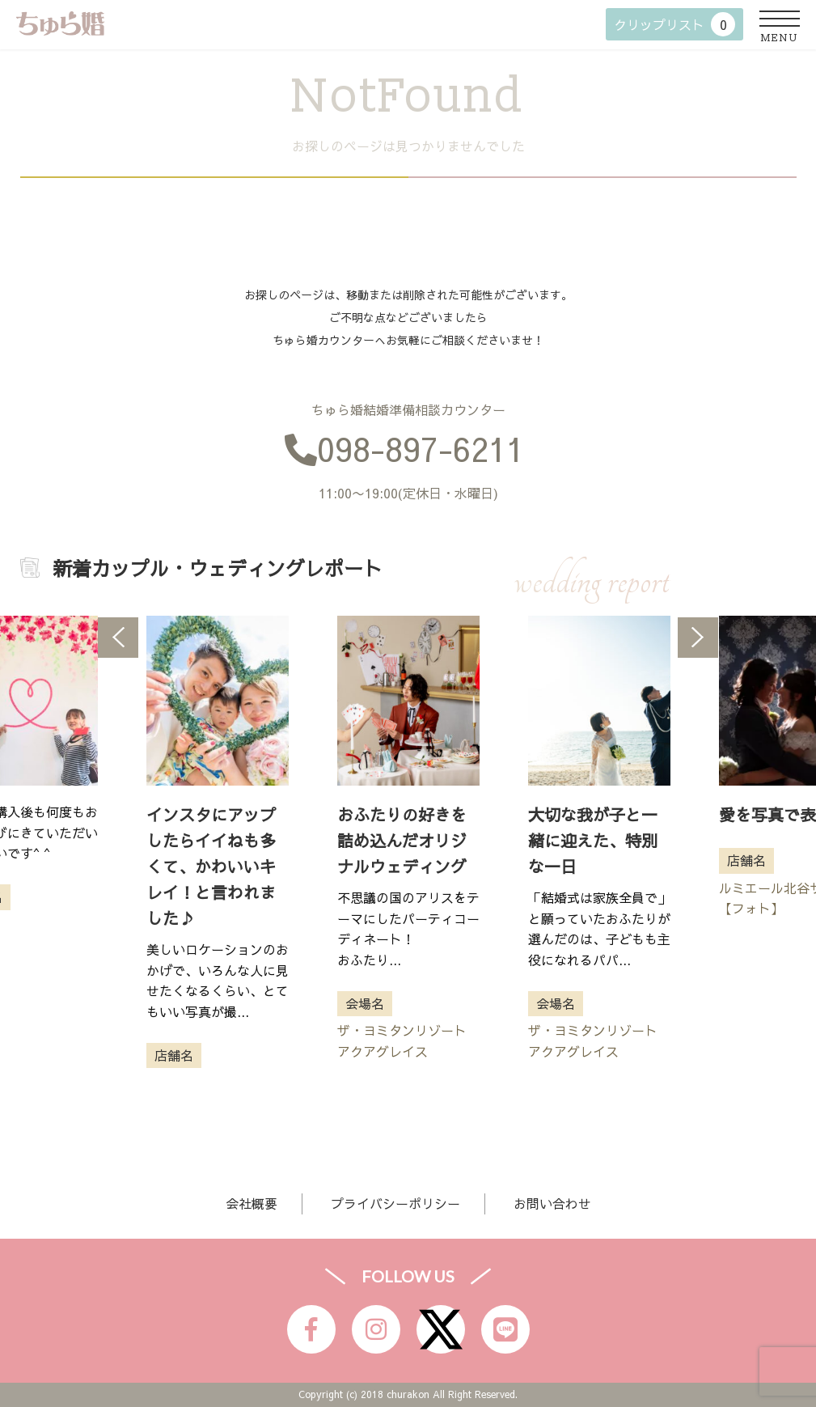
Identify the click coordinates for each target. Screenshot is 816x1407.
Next (698, 637)
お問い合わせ (552, 1203)
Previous (118, 637)
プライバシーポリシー (395, 1203)
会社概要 (251, 1203)
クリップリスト (674, 24)
